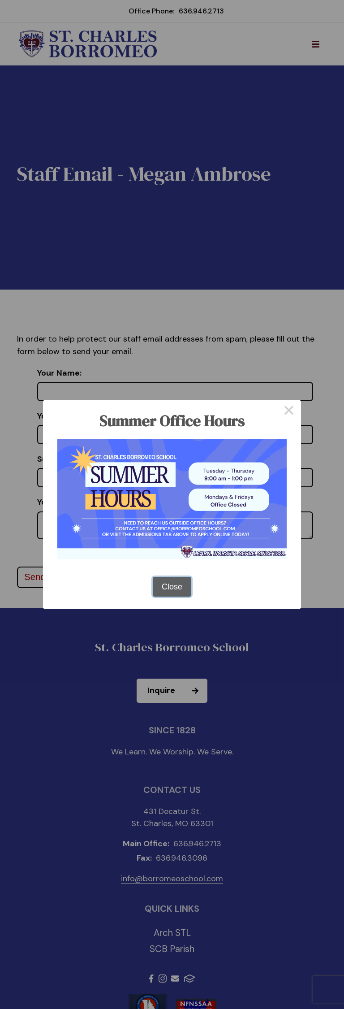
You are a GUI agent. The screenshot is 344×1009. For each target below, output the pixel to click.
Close (172, 586)
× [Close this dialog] (289, 412)
